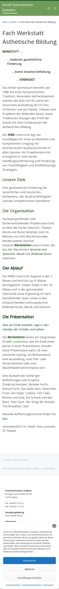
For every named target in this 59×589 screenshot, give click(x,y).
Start (4, 16)
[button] (54, 525)
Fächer (13, 16)
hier (5, 413)
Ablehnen (29, 569)
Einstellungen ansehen (29, 577)
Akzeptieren (29, 560)
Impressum (48, 585)
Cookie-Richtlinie (13, 585)
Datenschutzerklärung (32, 585)
